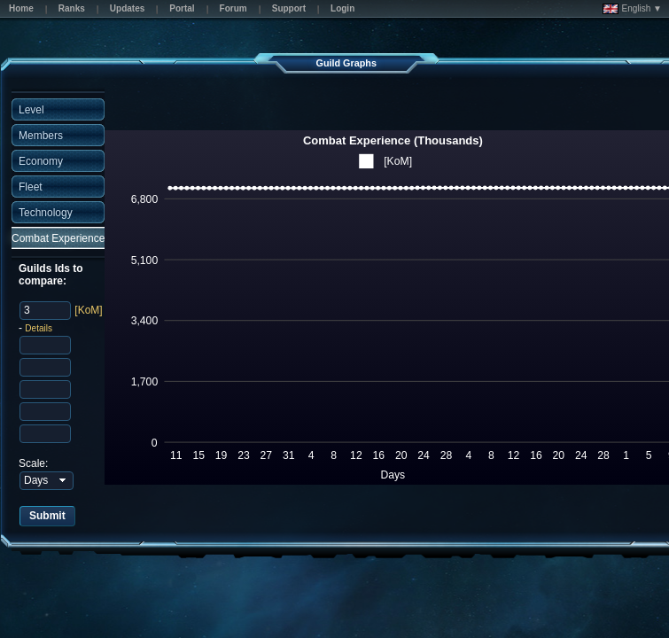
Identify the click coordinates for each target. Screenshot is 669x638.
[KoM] (88, 310)
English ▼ (632, 9)
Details (38, 328)
